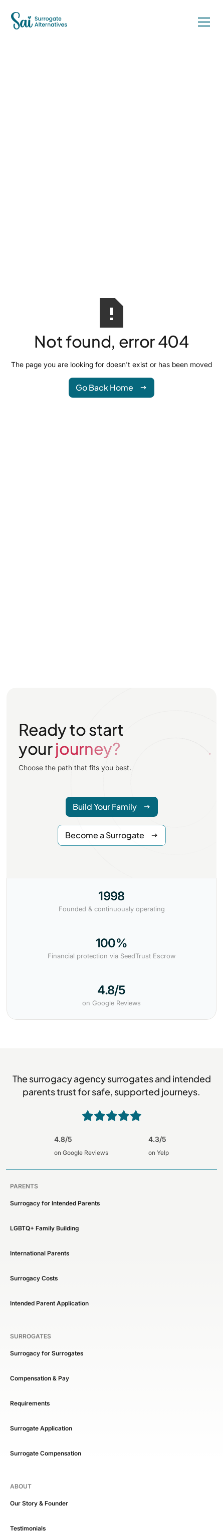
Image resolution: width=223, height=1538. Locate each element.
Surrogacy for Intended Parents (55, 1203)
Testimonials (28, 1528)
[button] (202, 22)
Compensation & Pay (39, 1378)
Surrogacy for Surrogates (46, 1353)
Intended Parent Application (49, 1303)
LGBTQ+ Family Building (44, 1228)
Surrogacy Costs (34, 1278)
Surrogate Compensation (45, 1453)
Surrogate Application (41, 1428)
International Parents (39, 1253)
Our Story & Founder (39, 1503)
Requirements (30, 1403)
